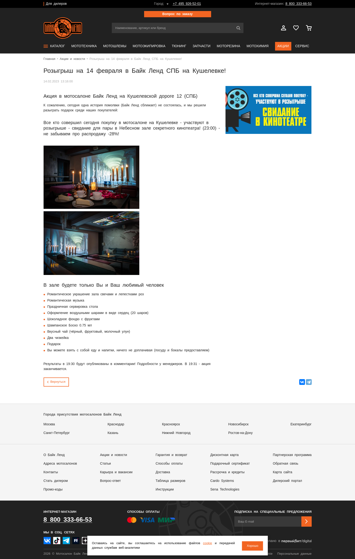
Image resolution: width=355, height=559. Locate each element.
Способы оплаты (169, 463)
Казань (112, 433)
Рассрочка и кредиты (227, 472)
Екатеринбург (300, 424)
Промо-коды (53, 489)
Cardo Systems (222, 480)
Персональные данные (294, 554)
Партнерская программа (292, 455)
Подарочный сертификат (230, 463)
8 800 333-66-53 (299, 3)
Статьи (105, 463)
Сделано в (286, 541)
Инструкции (165, 489)
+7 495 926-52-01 (187, 3)
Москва (49, 424)
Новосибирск (238, 424)
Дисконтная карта (224, 455)
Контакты (51, 472)
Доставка (163, 472)
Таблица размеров (170, 480)
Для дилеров (56, 3)
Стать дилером (56, 480)
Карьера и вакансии (116, 472)
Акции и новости (113, 455)
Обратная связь (285, 463)
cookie (206, 543)
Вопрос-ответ (110, 480)
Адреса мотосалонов (60, 463)
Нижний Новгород (176, 433)
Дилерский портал (287, 480)
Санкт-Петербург (57, 433)
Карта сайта (282, 472)
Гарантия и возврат (171, 455)
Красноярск (171, 424)
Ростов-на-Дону (240, 433)
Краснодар (115, 424)
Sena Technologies (224, 489)
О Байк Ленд (54, 455)
